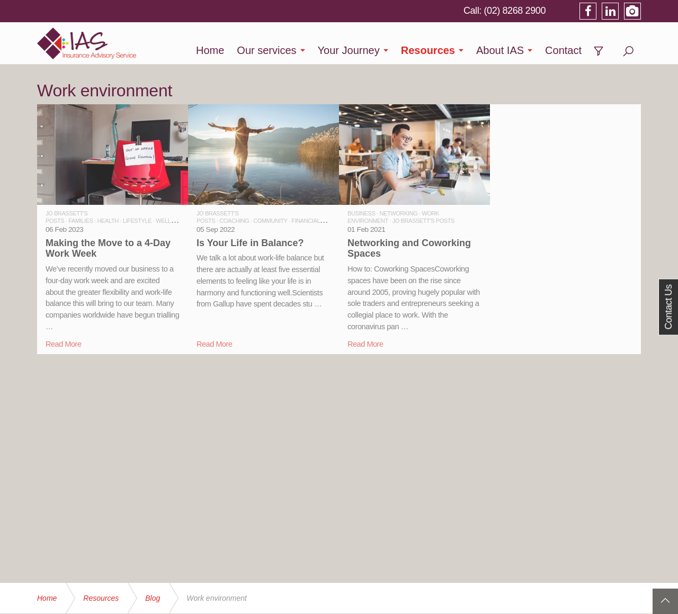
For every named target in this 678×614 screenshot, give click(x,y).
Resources (428, 50)
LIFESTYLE (137, 221)
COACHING (234, 221)
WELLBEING (172, 221)
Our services (266, 50)
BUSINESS (361, 213)
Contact (563, 50)
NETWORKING (398, 213)
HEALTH (108, 221)
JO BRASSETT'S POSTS (423, 221)
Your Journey (349, 50)
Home (210, 50)
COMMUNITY (270, 221)
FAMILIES (80, 221)
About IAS (500, 50)
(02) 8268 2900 (515, 10)
